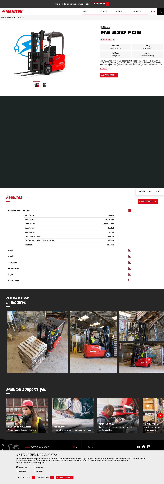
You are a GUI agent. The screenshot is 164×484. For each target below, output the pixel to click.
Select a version (101, 4)
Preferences (23, 471)
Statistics (39, 468)
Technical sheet (106, 39)
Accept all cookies (65, 477)
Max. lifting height (115, 48)
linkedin (147, 446)
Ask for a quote (109, 75)
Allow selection (46, 477)
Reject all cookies (26, 477)
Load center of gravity (147, 56)
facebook (137, 446)
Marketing (39, 471)
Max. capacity (147, 48)
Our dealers (137, 11)
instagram (142, 446)
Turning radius (115, 56)
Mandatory (23, 468)
